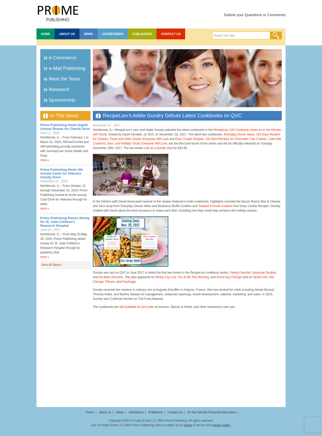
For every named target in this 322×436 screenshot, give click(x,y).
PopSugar (129, 281)
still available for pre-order (136, 307)
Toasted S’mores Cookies (215, 206)
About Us (67, 34)
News (88, 34)
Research (59, 89)
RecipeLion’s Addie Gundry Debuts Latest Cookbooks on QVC (172, 115)
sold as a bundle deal (158, 148)
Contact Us (171, 34)
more (43, 160)
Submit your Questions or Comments (255, 15)
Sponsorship (62, 100)
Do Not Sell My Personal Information (211, 412)
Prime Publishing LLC (57, 12)
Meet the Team (64, 78)
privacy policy (221, 425)
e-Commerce (62, 57)
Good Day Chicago (229, 277)
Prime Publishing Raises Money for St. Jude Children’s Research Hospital (65, 221)
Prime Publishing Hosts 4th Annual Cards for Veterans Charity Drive (61, 173)
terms (188, 425)
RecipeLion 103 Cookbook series (235, 130)
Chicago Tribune (104, 281)
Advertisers (113, 34)
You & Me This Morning (193, 277)
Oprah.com (260, 277)
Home (45, 34)
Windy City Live (165, 277)
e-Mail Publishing (67, 68)
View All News (50, 265)
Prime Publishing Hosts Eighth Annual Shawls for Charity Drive (65, 127)
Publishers (142, 34)
